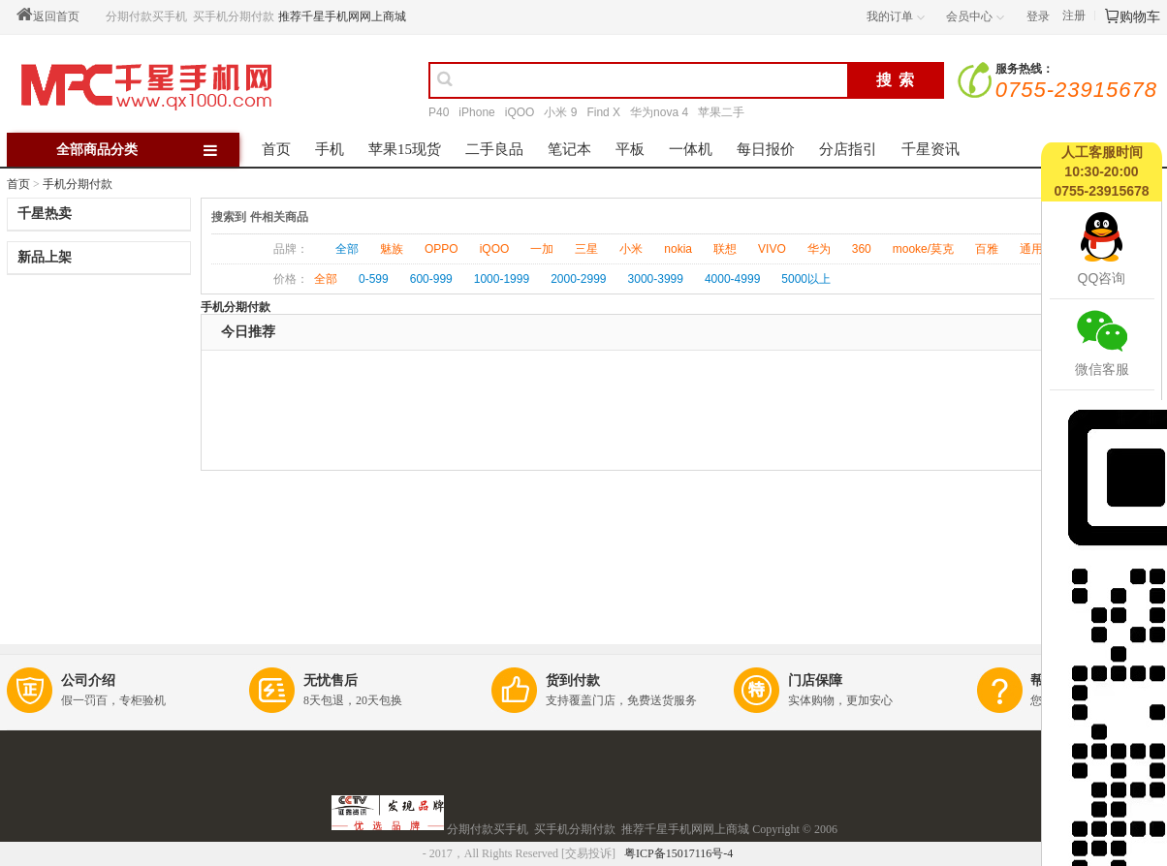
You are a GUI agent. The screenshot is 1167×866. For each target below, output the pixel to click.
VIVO (772, 249)
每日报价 (766, 149)
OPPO (441, 249)
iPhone (476, 112)
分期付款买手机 (146, 16)
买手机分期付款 (233, 16)
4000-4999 (732, 279)
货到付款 (573, 680)
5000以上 (806, 279)
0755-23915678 (1076, 89)
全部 (347, 249)
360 (861, 249)
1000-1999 (501, 279)
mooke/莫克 (923, 249)
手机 (329, 149)
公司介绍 (88, 680)
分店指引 (848, 149)
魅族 (391, 249)
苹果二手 (721, 112)
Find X (603, 112)
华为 (819, 249)
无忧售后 (330, 680)
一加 (541, 249)
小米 (631, 249)
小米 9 (560, 112)
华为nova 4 (659, 112)
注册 (1074, 15)
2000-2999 (578, 279)
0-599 (374, 279)
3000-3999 (655, 279)
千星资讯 (930, 149)
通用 (1031, 249)
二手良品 (494, 149)
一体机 (690, 149)
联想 (725, 249)
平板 (630, 149)
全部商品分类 (146, 149)
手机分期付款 (77, 184)
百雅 (986, 249)
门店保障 (815, 680)
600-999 (431, 279)
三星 (586, 249)
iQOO (520, 112)
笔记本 (569, 149)
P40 (438, 112)
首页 (276, 149)
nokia (678, 249)
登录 (1038, 16)
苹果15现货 (404, 149)
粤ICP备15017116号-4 (680, 853)
